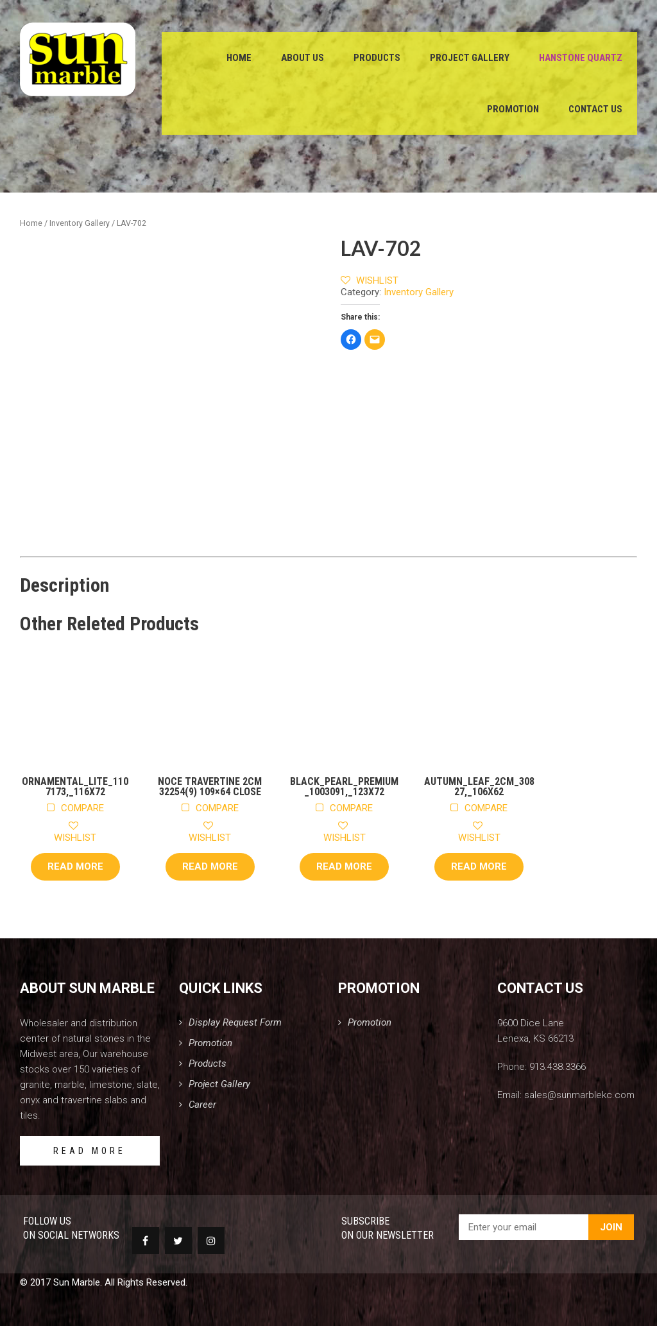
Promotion (513, 109)
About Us (302, 58)
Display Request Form (235, 1022)
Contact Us (595, 109)
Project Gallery (469, 58)
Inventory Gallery (79, 223)
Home (239, 58)
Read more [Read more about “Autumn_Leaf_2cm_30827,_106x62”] (479, 866)
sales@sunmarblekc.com (579, 1095)
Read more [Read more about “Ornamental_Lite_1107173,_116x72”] (75, 866)
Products (377, 58)
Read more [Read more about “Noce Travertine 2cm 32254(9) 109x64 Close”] (210, 866)
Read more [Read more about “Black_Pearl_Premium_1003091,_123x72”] (344, 866)
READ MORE (89, 1151)
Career (202, 1104)
